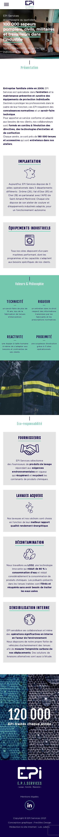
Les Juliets (44, 827)
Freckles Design (42, 823)
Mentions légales (29, 797)
